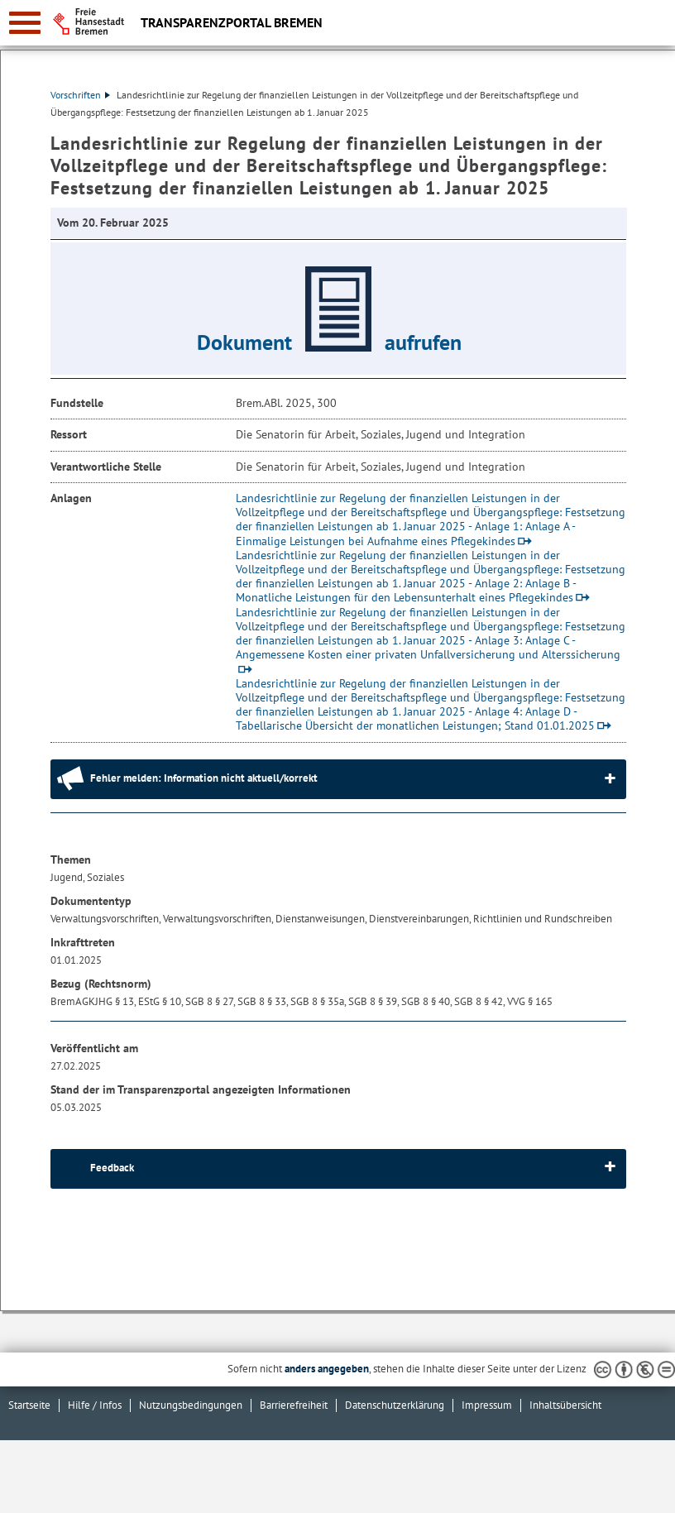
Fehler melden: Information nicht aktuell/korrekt (204, 778)
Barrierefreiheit (294, 1405)
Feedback (112, 1168)
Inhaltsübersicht (565, 1405)
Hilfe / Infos (95, 1405)
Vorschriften (80, 95)
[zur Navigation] (25, 22)
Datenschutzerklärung (394, 1405)
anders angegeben (327, 1369)
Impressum (487, 1405)
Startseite (29, 1405)
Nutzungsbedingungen (190, 1405)
